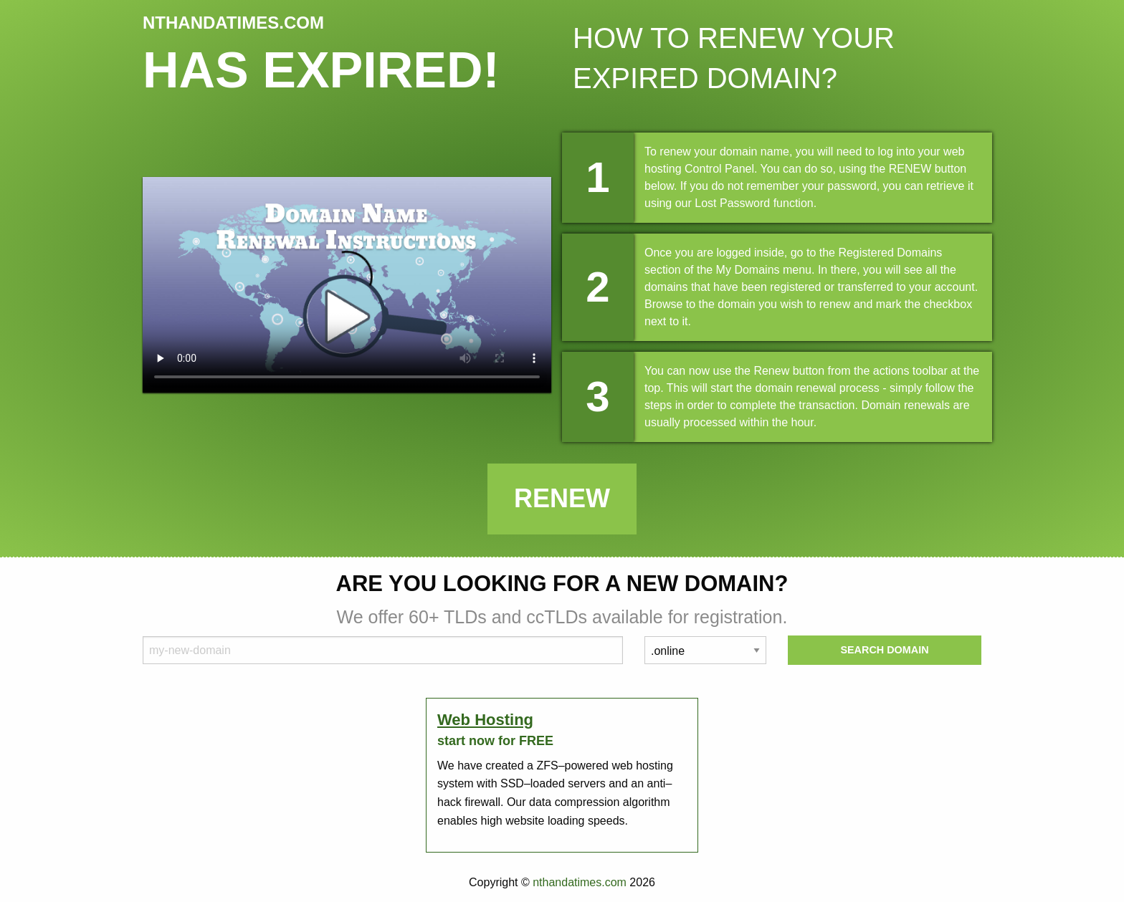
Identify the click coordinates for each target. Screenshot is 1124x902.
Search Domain (884, 650)
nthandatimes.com (580, 882)
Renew (562, 498)
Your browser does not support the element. (347, 285)
